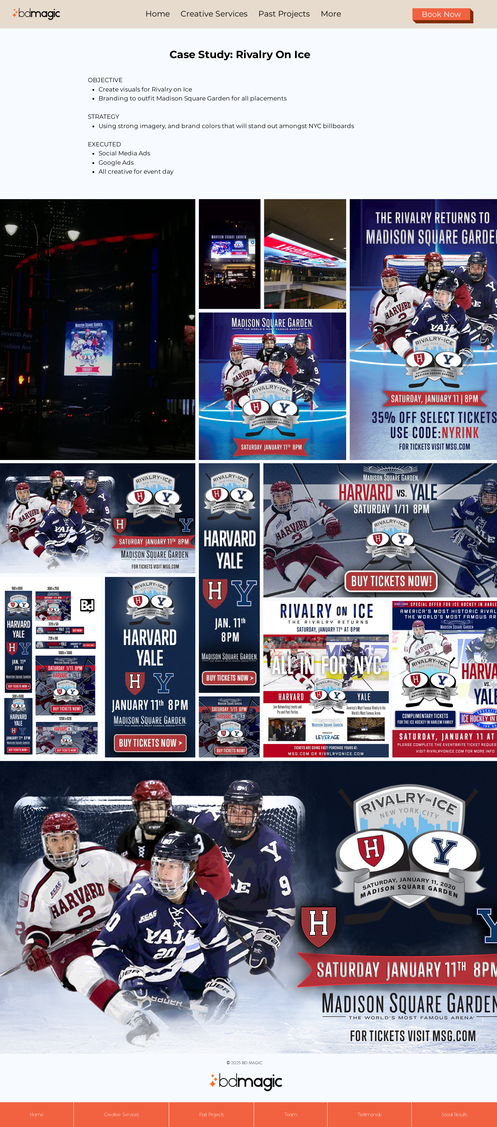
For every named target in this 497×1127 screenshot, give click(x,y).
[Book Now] (441, 14)
